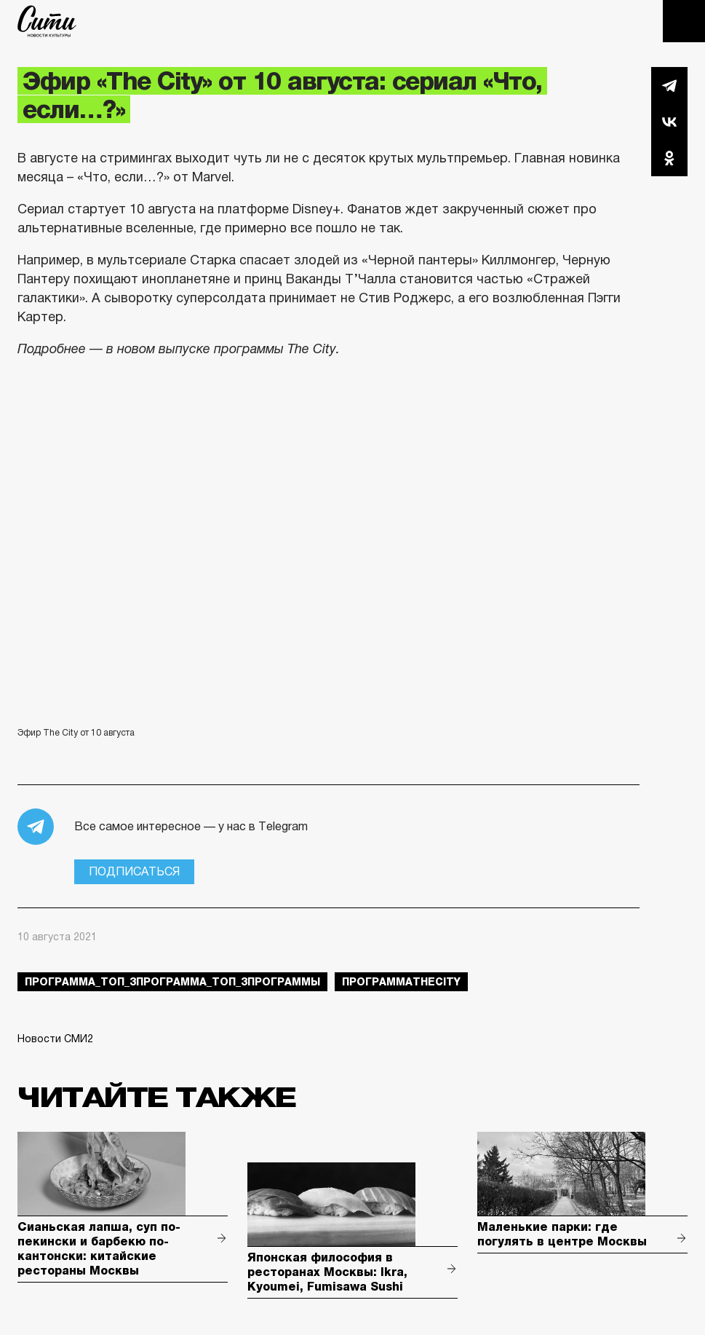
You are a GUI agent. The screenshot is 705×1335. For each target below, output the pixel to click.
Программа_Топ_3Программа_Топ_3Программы (172, 982)
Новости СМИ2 (55, 1038)
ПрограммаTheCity (401, 982)
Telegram (669, 85)
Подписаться (134, 871)
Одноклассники (669, 158)
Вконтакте (669, 121)
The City (46, 21)
